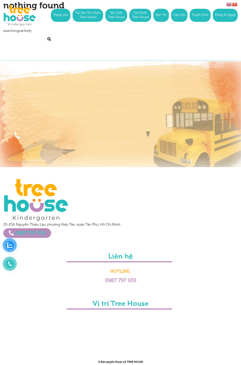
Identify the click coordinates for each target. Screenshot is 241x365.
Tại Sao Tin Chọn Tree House (88, 15)
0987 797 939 (27, 233)
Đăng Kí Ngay (225, 15)
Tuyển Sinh (200, 15)
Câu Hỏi (179, 15)
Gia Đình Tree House (140, 15)
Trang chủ (60, 15)
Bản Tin (161, 15)
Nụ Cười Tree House (116, 15)
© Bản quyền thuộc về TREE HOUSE (120, 361)
